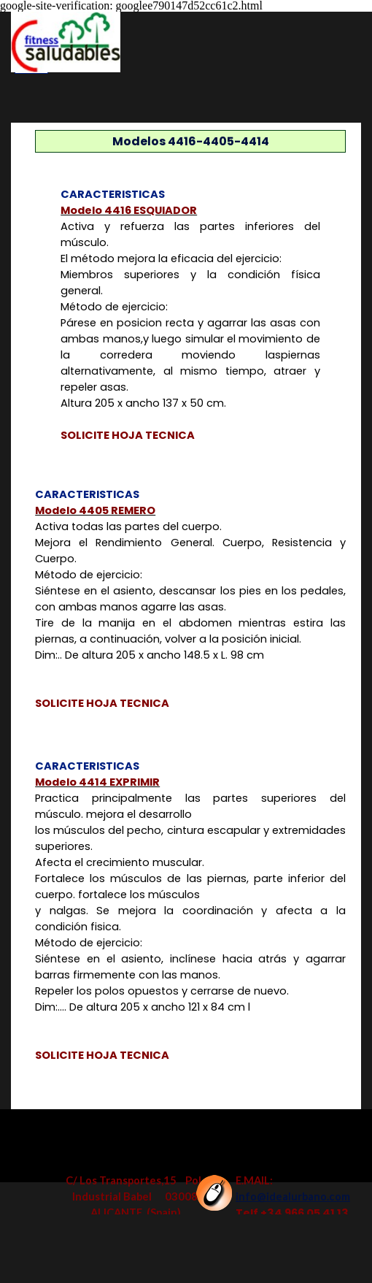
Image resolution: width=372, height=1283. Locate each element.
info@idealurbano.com (293, 1196)
